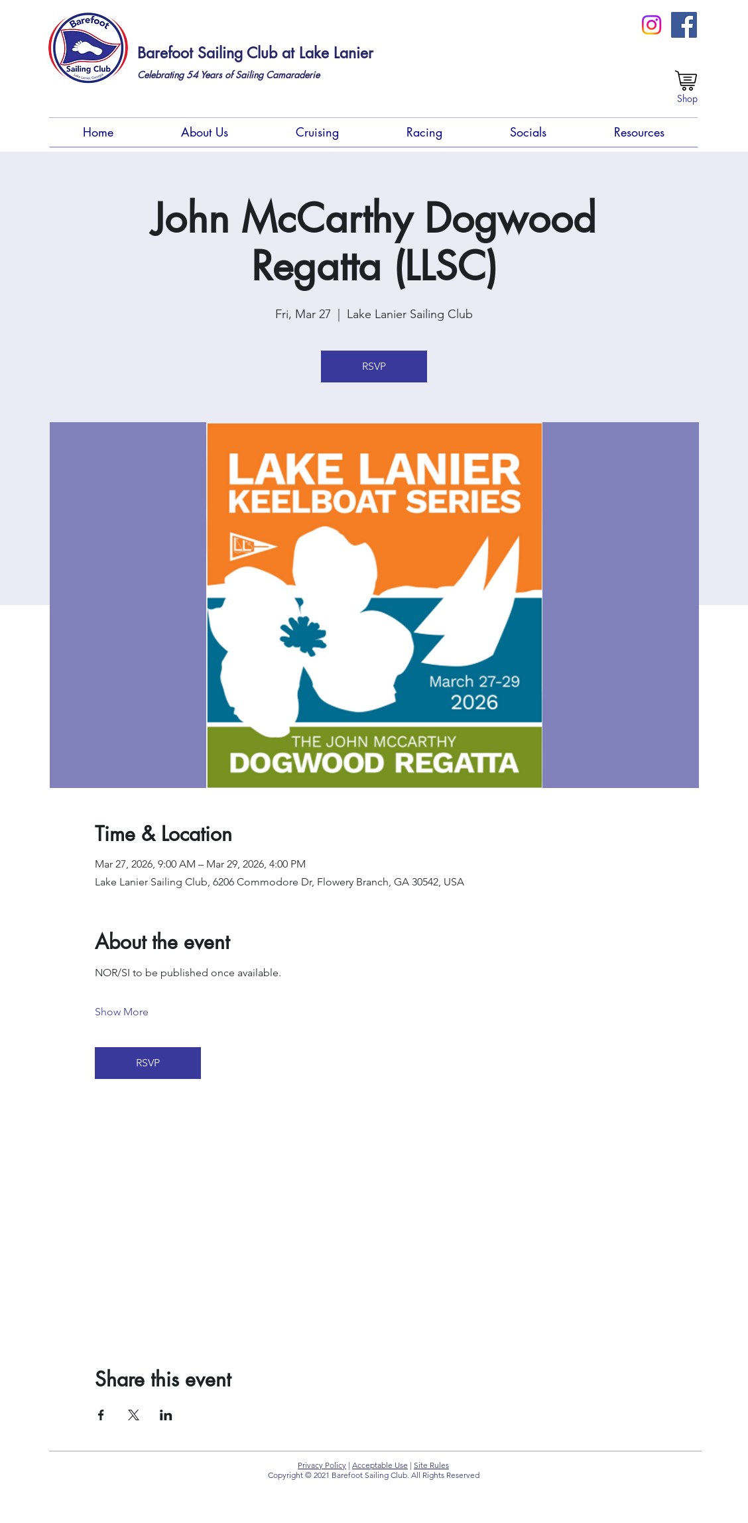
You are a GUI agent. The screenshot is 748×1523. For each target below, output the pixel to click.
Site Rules (431, 1465)
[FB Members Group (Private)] (684, 25)
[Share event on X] (133, 1415)
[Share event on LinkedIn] (166, 1415)
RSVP (374, 366)
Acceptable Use (380, 1465)
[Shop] (687, 98)
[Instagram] (651, 25)
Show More (122, 1011)
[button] (204, 132)
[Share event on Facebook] (101, 1415)
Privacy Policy (322, 1465)
